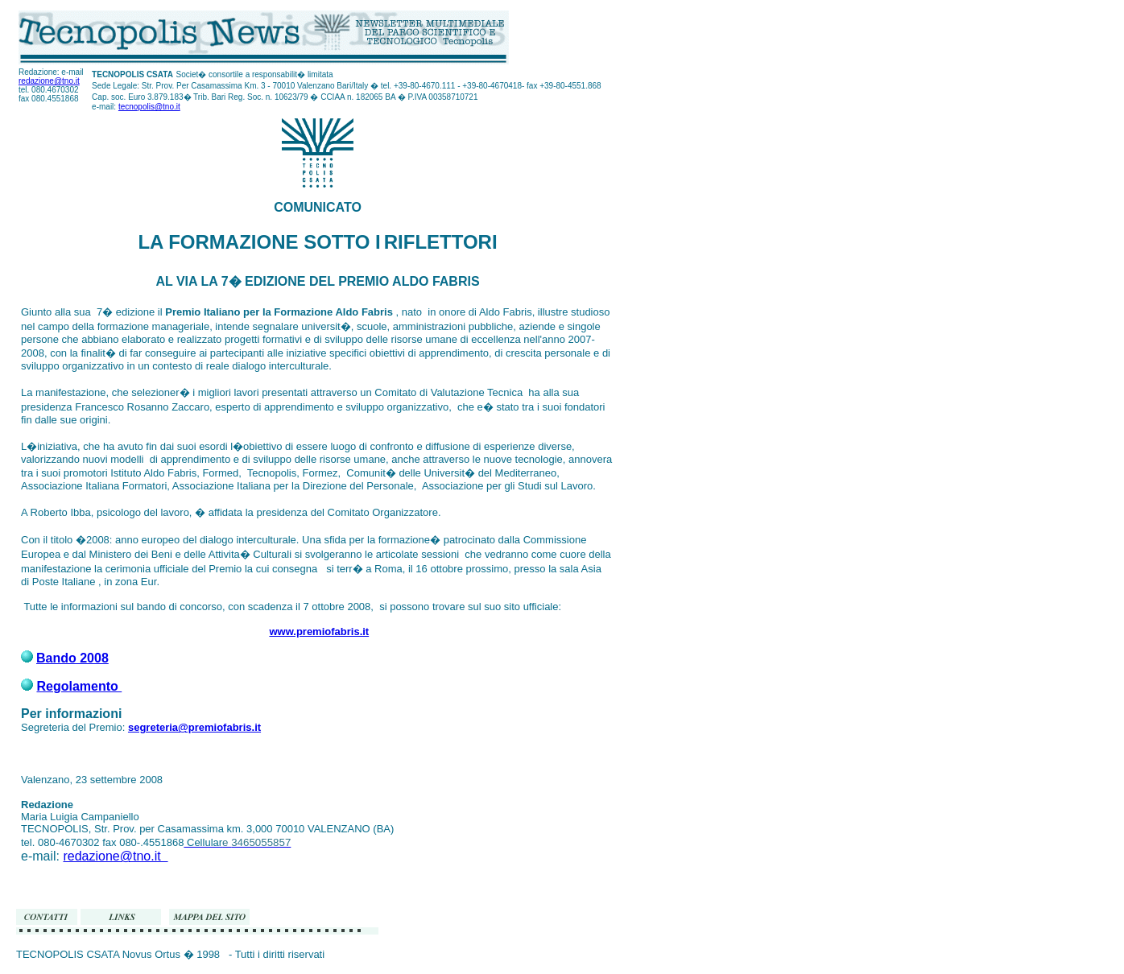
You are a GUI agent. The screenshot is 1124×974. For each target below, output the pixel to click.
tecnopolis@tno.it (149, 106)
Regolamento (79, 686)
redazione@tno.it (49, 80)
